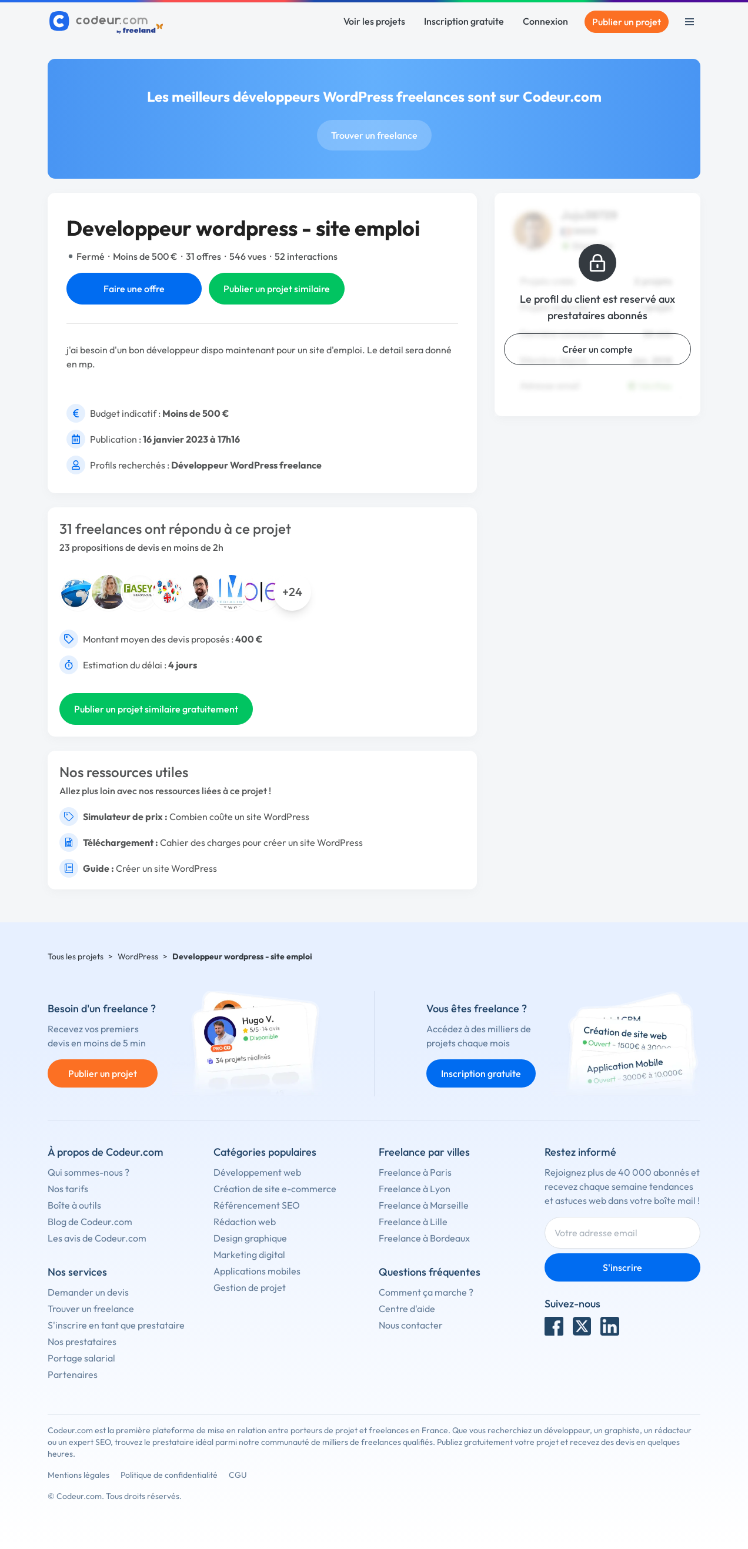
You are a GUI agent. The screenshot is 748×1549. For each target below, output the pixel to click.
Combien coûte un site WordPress (239, 816)
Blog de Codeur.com (90, 1221)
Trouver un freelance (374, 135)
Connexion (545, 21)
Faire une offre (134, 289)
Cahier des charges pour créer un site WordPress (261, 842)
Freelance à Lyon (414, 1189)
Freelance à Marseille (424, 1205)
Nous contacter (411, 1325)
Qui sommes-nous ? (88, 1172)
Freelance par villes (424, 1152)
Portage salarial (81, 1358)
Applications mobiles (256, 1271)
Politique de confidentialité (169, 1475)
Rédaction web (244, 1221)
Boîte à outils (74, 1205)
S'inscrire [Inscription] (622, 1267)
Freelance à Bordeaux (424, 1238)
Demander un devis (88, 1292)
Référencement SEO (256, 1205)
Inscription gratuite (464, 21)
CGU (238, 1475)
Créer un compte (597, 349)
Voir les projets (374, 21)
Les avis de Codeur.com (97, 1238)
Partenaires (73, 1374)
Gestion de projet (249, 1287)
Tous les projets (75, 956)
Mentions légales (78, 1475)
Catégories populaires (264, 1152)
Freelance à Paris (415, 1172)
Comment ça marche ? (426, 1292)
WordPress (138, 956)
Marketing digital (249, 1254)
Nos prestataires (82, 1341)
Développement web (257, 1172)
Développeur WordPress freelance (246, 465)
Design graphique (250, 1238)
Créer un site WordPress (166, 868)
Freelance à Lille (413, 1221)
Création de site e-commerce (274, 1189)
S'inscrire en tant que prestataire (116, 1325)
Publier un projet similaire (276, 289)
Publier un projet (626, 22)
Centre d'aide (407, 1308)
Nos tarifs (68, 1189)
